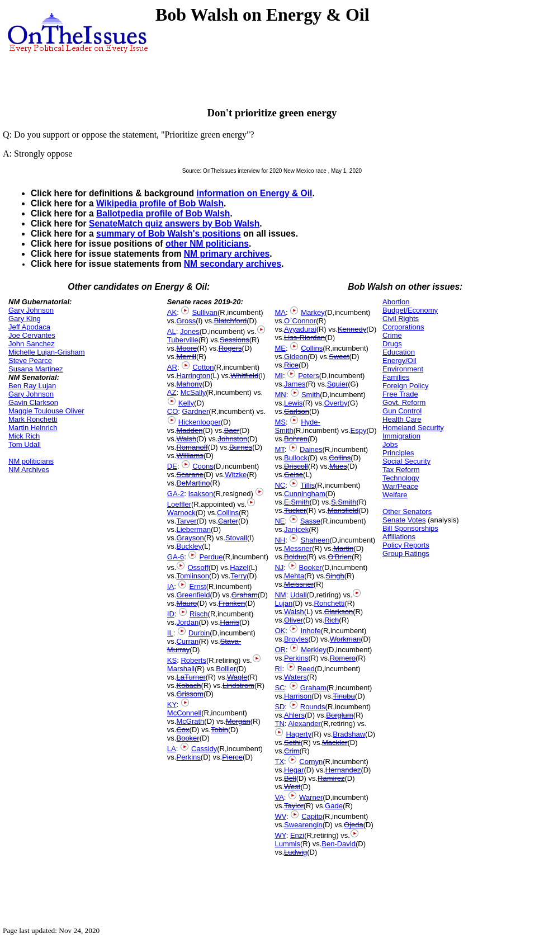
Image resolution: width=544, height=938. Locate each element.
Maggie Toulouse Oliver (46, 411)
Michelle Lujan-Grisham (46, 352)
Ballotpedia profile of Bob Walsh (163, 213)
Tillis (307, 485)
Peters (308, 375)
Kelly (186, 403)
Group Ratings (405, 553)
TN (279, 723)
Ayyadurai (300, 329)
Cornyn (311, 761)
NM (280, 595)
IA (170, 586)
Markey (313, 312)
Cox (182, 729)
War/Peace (400, 486)
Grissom (189, 694)
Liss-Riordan (304, 337)
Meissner (299, 584)
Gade (334, 806)
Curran (187, 641)
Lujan (283, 603)
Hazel (239, 567)
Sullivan (204, 312)
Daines (311, 449)
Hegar (294, 770)
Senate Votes (403, 520)
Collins (228, 512)
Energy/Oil (399, 360)
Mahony (189, 384)
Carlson (296, 411)
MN (280, 394)
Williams (189, 455)
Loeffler (179, 504)
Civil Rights (400, 318)
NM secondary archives (232, 263)
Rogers (230, 348)
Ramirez (331, 778)
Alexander (304, 723)
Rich (331, 620)
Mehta (294, 576)
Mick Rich (24, 436)
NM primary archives (226, 253)
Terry (238, 576)
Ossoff (197, 567)
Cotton (203, 367)
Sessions (234, 340)
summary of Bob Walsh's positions (168, 233)
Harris (230, 622)
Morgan (238, 721)
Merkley (314, 649)
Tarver (186, 521)
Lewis (293, 403)
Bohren (296, 439)
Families (395, 377)
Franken (232, 603)
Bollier (226, 668)
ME (280, 348)
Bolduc (295, 557)
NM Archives (28, 469)
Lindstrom (238, 685)
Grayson (190, 538)
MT (279, 449)
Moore (186, 348)
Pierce (232, 757)
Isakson (200, 493)
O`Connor (300, 321)
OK (280, 630)
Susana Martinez (35, 369)
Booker (187, 738)
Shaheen (314, 540)
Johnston (232, 439)
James (294, 384)
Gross (186, 321)
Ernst (197, 586)
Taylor (294, 806)
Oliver (293, 620)
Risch (199, 614)
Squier (337, 384)
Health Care (401, 419)
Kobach (188, 685)
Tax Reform (400, 469)
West (292, 787)
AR (172, 367)
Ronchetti (329, 603)
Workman (345, 639)
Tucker (295, 510)
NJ (279, 567)
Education (398, 352)
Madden (189, 430)
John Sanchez (31, 344)
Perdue (211, 557)
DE (172, 466)
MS (280, 422)
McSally (193, 392)
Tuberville (182, 340)
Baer (231, 430)
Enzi (297, 835)
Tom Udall (24, 444)
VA (279, 797)
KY (172, 704)
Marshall (181, 668)
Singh (335, 576)
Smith (310, 394)
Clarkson (338, 611)
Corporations (403, 327)
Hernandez (343, 770)
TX (279, 761)
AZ (172, 392)
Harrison (297, 696)
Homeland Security (413, 427)
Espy (359, 430)
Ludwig (295, 852)
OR (280, 649)
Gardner (195, 411)
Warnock (181, 512)
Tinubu (344, 696)
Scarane (189, 474)
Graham (244, 595)
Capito (312, 816)
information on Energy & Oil (254, 193)
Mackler (335, 742)
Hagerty (298, 734)
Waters (295, 677)
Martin (343, 548)
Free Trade (400, 394)
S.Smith (344, 502)
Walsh (186, 439)
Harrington (193, 375)
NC (280, 485)
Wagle (237, 677)
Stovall (236, 538)
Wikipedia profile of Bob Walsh (160, 203)
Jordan (187, 622)
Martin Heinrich (32, 427)
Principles (398, 453)
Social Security (406, 461)
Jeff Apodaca (29, 327)
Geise (293, 474)
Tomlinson (192, 576)
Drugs (392, 344)
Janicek (296, 529)
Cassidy (204, 748)
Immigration (401, 436)
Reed (306, 668)
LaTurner (190, 677)
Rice (291, 365)
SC (280, 688)
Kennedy (352, 329)
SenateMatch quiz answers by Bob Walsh (174, 223)
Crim (291, 751)
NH (280, 540)
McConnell (184, 713)
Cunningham (304, 493)
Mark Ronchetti (32, 419)
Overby (336, 403)
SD (280, 707)
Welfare (395, 495)
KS (172, 660)
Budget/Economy (410, 310)
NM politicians (31, 461)
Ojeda (353, 825)
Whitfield (244, 375)
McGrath (190, 721)
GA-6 (175, 557)
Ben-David (338, 844)
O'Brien (340, 557)
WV (280, 816)
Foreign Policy (405, 385)
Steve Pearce (30, 360)
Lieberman (193, 529)
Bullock (296, 458)
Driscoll (296, 466)
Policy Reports (405, 545)
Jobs (390, 444)
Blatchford (230, 321)
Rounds (312, 707)
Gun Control (402, 411)
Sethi (292, 742)
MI (278, 375)
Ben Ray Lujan (32, 385)
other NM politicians (207, 243)
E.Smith (297, 502)
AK (172, 312)
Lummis (287, 844)
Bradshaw (349, 734)
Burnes (240, 447)
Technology (400, 478)
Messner (298, 548)
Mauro (186, 603)
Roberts (193, 660)
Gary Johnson (31, 310)
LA (171, 748)
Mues (338, 466)
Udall (298, 595)
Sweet (339, 356)
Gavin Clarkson (33, 402)
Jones (190, 331)
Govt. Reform (403, 402)
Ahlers (294, 715)
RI (278, 668)
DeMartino (193, 483)
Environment (402, 369)
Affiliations (398, 536)
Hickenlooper (199, 422)
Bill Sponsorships (410, 528)
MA (280, 312)
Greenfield (193, 595)
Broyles (296, 639)
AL (171, 331)
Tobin (219, 729)
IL (170, 633)
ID (170, 614)
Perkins (188, 757)
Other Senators (407, 511)
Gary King (24, 318)
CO (172, 411)
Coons (203, 466)
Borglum (339, 715)
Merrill (186, 356)
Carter (228, 521)
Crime (392, 335)
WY (280, 835)
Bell (290, 778)
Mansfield (343, 510)
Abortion (395, 302)
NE (280, 521)
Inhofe (310, 630)
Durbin (199, 633)
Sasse (310, 521)
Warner (311, 797)
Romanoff (191, 447)
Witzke (236, 474)
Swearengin (303, 825)
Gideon (296, 356)
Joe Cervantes (31, 335)
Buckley (189, 546)
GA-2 (175, 493)
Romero (343, 658)
